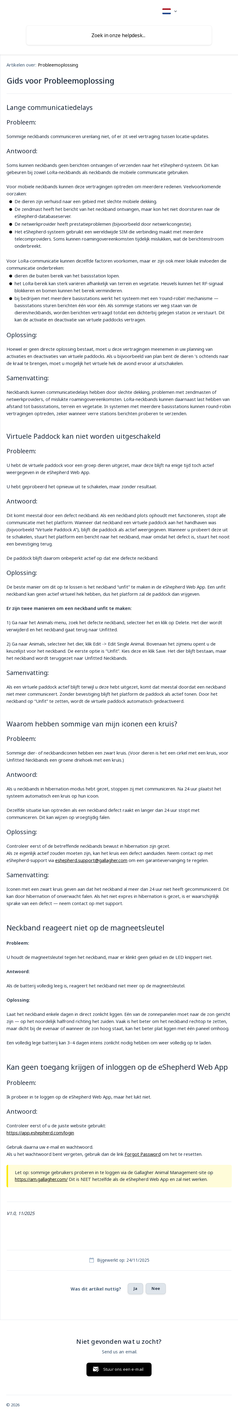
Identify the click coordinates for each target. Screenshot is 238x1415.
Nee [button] (156, 1288)
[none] (169, 11)
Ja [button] (135, 1288)
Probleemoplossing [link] (58, 65)
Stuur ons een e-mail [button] (123, 1369)
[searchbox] (119, 35)
